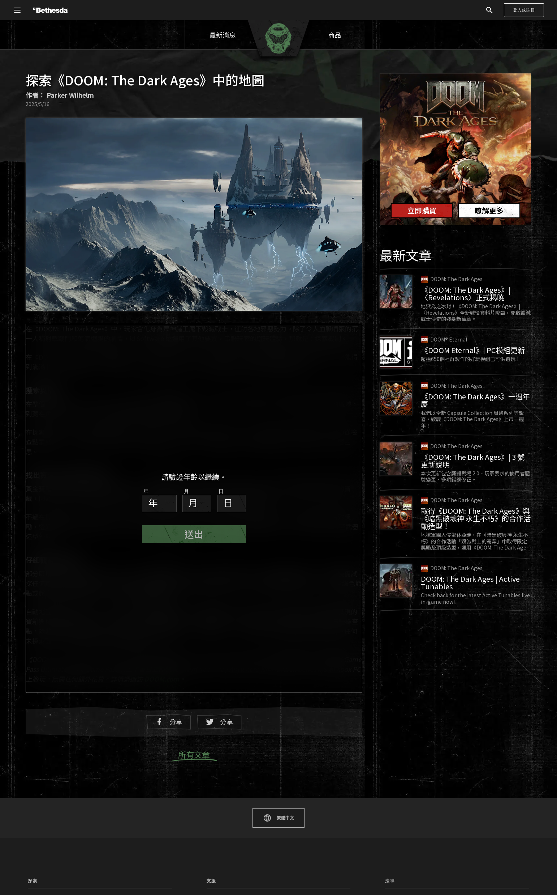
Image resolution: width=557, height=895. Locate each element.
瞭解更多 (489, 210)
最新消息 (223, 34)
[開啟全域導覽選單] (17, 10)
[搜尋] (489, 10)
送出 (194, 533)
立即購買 (421, 210)
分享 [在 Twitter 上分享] (219, 722)
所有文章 (194, 755)
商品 (334, 34)
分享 (168, 722)
